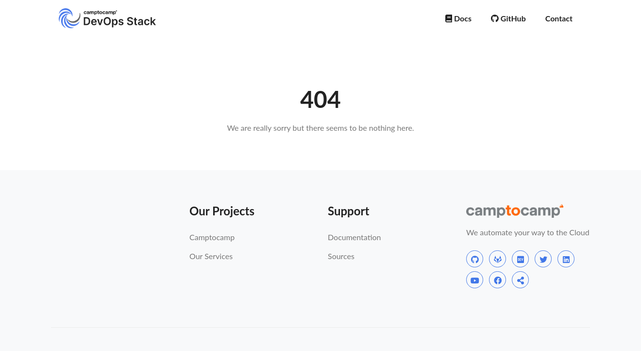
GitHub (508, 18)
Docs (458, 18)
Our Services (211, 256)
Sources (341, 256)
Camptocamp (212, 237)
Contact (559, 18)
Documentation (354, 237)
